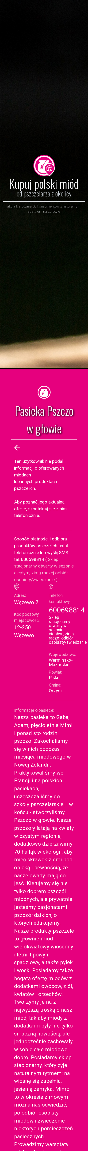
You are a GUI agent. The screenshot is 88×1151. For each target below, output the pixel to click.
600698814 (67, 610)
